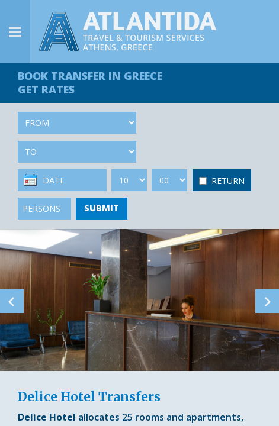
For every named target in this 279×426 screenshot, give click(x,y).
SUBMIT (101, 208)
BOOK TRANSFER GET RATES (90, 82)
